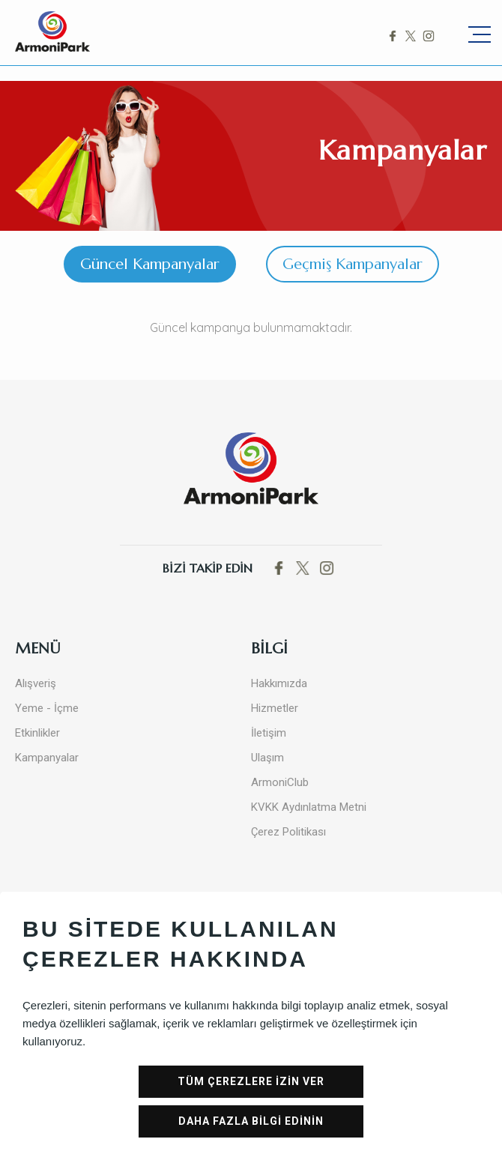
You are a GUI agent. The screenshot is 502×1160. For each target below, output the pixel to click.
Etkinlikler (37, 733)
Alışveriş (35, 683)
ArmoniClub (280, 782)
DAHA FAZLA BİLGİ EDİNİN (251, 1121)
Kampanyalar (47, 757)
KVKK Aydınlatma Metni (308, 807)
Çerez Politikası (288, 832)
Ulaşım (267, 757)
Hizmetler (274, 708)
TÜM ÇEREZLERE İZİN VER (251, 1081)
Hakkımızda (279, 683)
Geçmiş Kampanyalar (352, 264)
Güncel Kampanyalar (150, 264)
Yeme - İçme (47, 708)
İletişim (268, 733)
